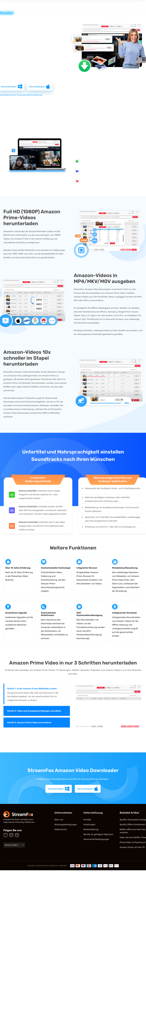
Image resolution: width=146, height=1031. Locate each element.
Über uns (58, 820)
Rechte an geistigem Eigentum (98, 835)
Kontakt (87, 820)
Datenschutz (60, 830)
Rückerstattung (91, 830)
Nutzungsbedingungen (65, 825)
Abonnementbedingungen (96, 840)
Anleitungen (89, 825)
